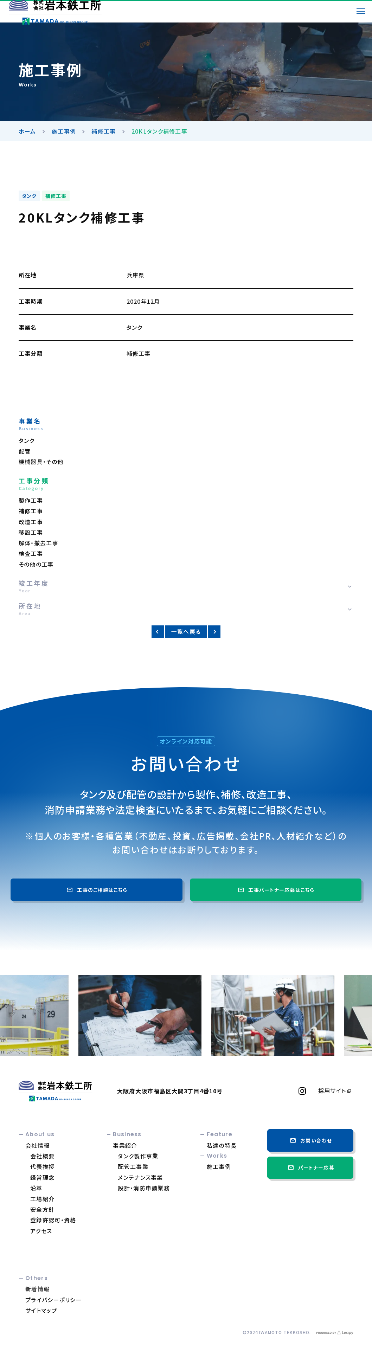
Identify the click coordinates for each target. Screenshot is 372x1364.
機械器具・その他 (41, 462)
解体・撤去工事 (38, 543)
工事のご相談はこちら (96, 889)
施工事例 (64, 131)
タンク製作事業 (138, 1156)
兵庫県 (136, 275)
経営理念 (42, 1177)
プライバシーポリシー (53, 1299)
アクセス (41, 1231)
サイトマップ (41, 1310)
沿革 (36, 1188)
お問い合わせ (310, 1140)
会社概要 (42, 1156)
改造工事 (31, 522)
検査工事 (31, 553)
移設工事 (31, 532)
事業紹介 (125, 1145)
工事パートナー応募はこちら (275, 889)
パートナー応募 (310, 1167)
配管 (25, 451)
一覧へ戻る (186, 632)
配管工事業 (133, 1166)
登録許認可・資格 (53, 1220)
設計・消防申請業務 (144, 1188)
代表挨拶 (42, 1166)
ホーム (27, 131)
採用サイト (332, 1091)
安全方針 (42, 1209)
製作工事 (31, 500)
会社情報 (37, 1145)
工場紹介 (42, 1199)
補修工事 (103, 131)
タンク (29, 195)
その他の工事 (36, 564)
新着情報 (37, 1289)
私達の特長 (222, 1145)
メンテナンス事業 (140, 1177)
